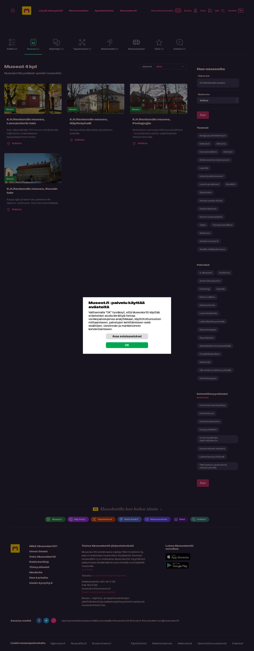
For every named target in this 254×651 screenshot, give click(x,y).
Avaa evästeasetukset (127, 336)
